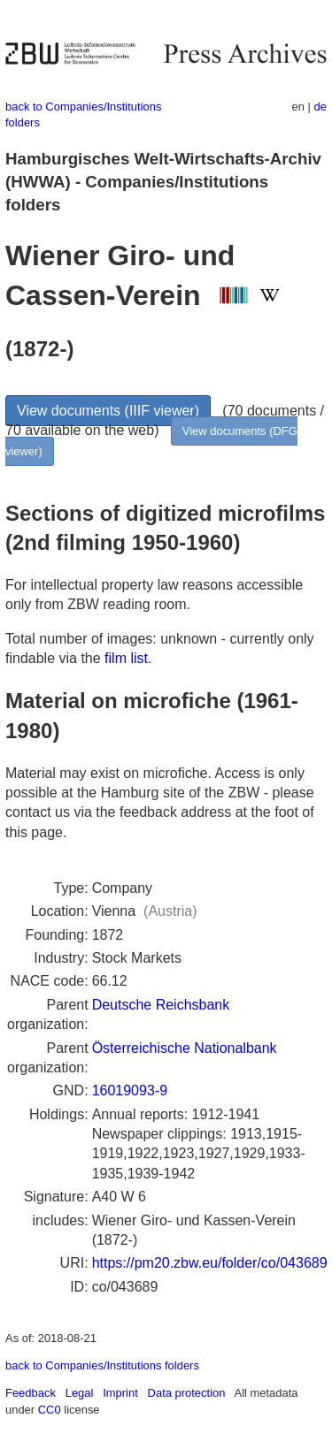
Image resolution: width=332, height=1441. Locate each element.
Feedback (30, 1392)
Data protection (187, 1392)
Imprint (120, 1392)
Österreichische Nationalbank (184, 1048)
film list (126, 658)
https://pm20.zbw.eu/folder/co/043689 (210, 1262)
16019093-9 (129, 1090)
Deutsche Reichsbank (161, 1004)
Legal (80, 1392)
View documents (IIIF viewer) (108, 410)
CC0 (49, 1409)
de (320, 106)
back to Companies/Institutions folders (102, 1365)
